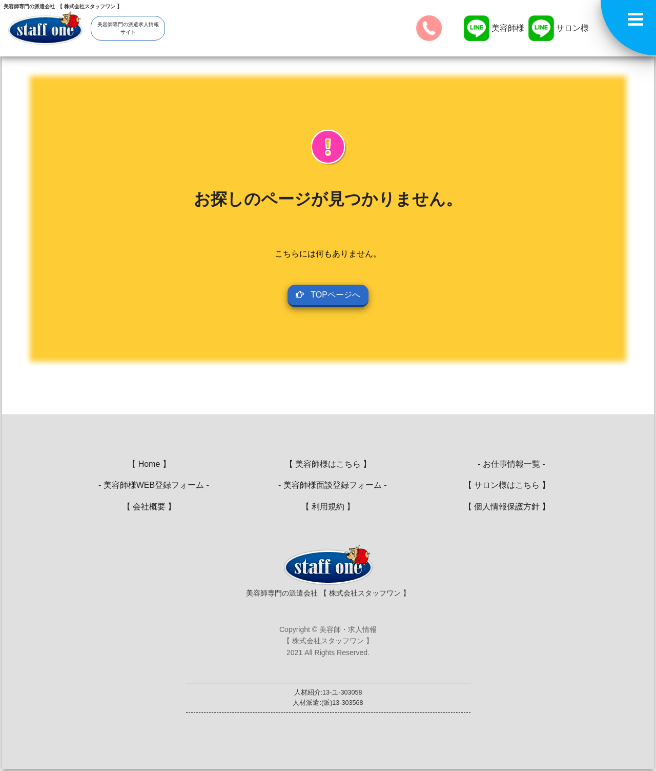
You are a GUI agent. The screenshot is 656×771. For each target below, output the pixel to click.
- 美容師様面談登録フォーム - (327, 485)
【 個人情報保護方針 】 (507, 506)
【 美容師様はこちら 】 (328, 464)
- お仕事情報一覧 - (506, 464)
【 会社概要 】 (149, 506)
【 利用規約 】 (328, 506)
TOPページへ (328, 294)
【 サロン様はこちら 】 (507, 485)
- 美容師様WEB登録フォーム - (149, 485)
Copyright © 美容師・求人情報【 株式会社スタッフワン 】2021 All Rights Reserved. (328, 641)
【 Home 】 (149, 464)
